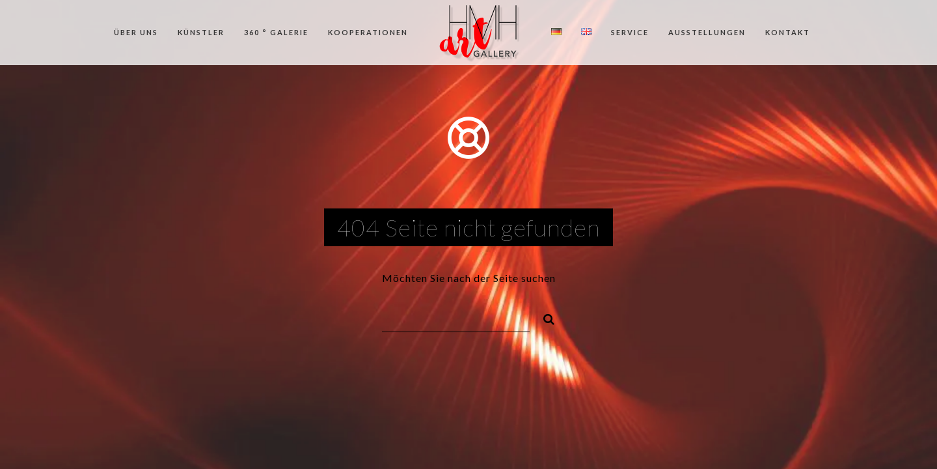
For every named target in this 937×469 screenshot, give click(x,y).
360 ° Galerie (276, 32)
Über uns (136, 32)
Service (630, 32)
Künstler (201, 32)
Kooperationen (368, 32)
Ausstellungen (707, 32)
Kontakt (787, 32)
